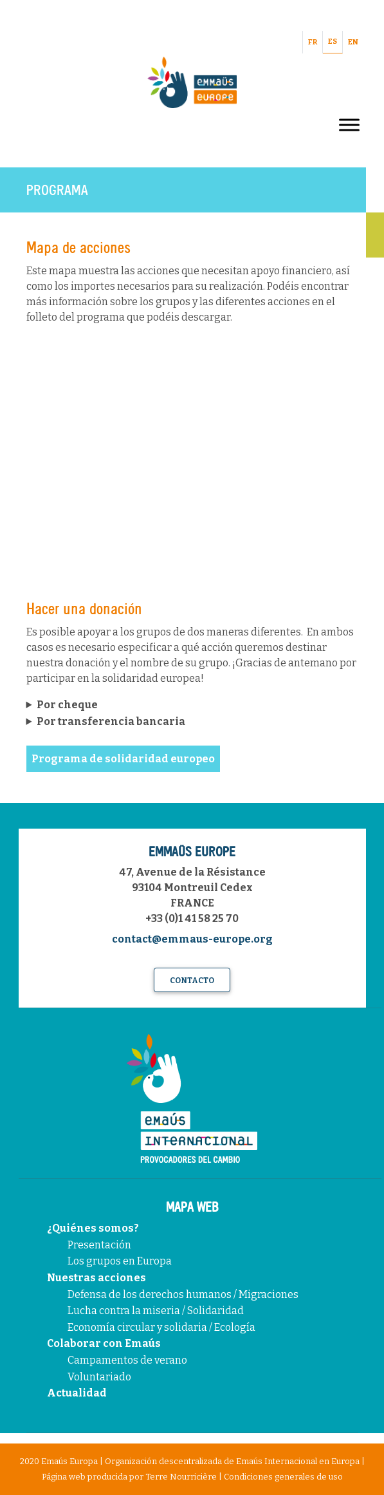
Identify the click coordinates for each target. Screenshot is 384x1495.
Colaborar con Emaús (104, 1343)
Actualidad (77, 1393)
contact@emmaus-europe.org (192, 939)
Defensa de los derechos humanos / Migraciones (183, 1294)
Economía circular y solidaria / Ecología (161, 1327)
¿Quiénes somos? (93, 1228)
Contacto (192, 980)
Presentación (99, 1245)
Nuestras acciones (96, 1278)
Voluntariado (99, 1377)
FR (312, 42)
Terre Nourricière (181, 1476)
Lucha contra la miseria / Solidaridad (156, 1310)
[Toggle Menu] (349, 124)
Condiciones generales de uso (283, 1476)
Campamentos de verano (127, 1360)
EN (353, 42)
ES (332, 41)
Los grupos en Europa (120, 1261)
